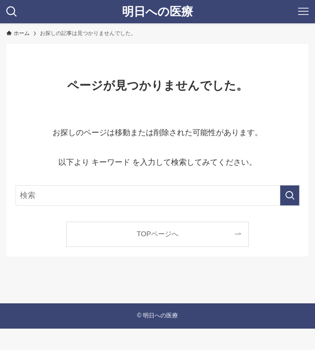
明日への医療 (157, 12)
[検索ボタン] (11, 11)
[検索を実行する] (289, 195)
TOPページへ (157, 234)
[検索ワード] (157, 195)
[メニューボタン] (303, 11)
